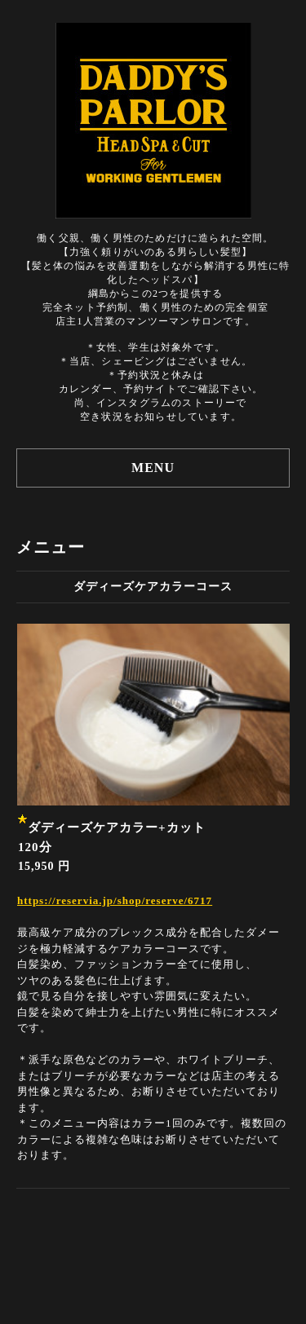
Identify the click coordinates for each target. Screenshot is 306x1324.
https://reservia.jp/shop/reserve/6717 (114, 900)
